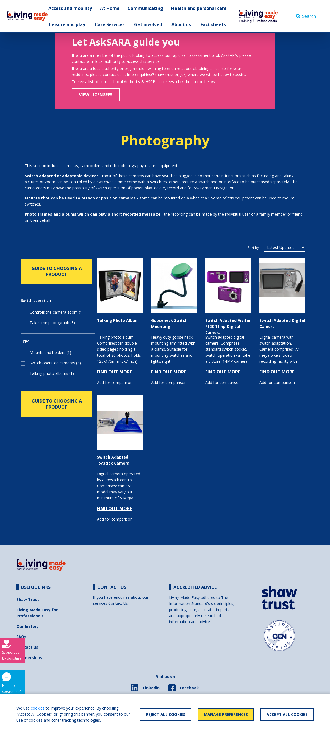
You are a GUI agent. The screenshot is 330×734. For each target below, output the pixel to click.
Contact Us (118, 603)
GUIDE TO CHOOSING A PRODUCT (57, 271)
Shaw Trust (27, 599)
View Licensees (95, 95)
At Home (110, 8)
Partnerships (29, 657)
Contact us (27, 647)
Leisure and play (67, 24)
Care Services (109, 24)
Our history (27, 626)
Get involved (148, 24)
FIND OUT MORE (114, 372)
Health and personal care (199, 8)
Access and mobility (70, 8)
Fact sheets (213, 24)
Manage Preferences (226, 714)
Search (306, 16)
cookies (38, 708)
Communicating (145, 8)
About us (181, 24)
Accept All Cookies (287, 714)
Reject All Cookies (165, 714)
